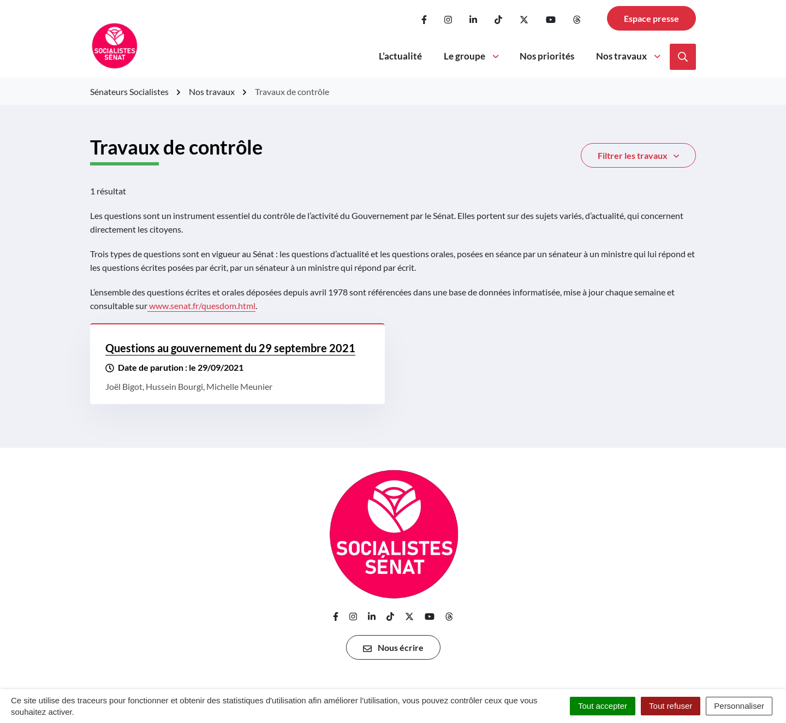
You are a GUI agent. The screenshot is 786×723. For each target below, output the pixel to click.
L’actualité (400, 56)
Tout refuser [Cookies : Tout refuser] (670, 705)
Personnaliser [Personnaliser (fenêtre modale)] (739, 705)
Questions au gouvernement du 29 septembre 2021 (230, 347)
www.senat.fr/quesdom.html (202, 305)
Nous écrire (393, 647)
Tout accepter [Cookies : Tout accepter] (602, 705)
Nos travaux (629, 56)
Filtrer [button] (638, 155)
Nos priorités (547, 56)
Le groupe (472, 56)
